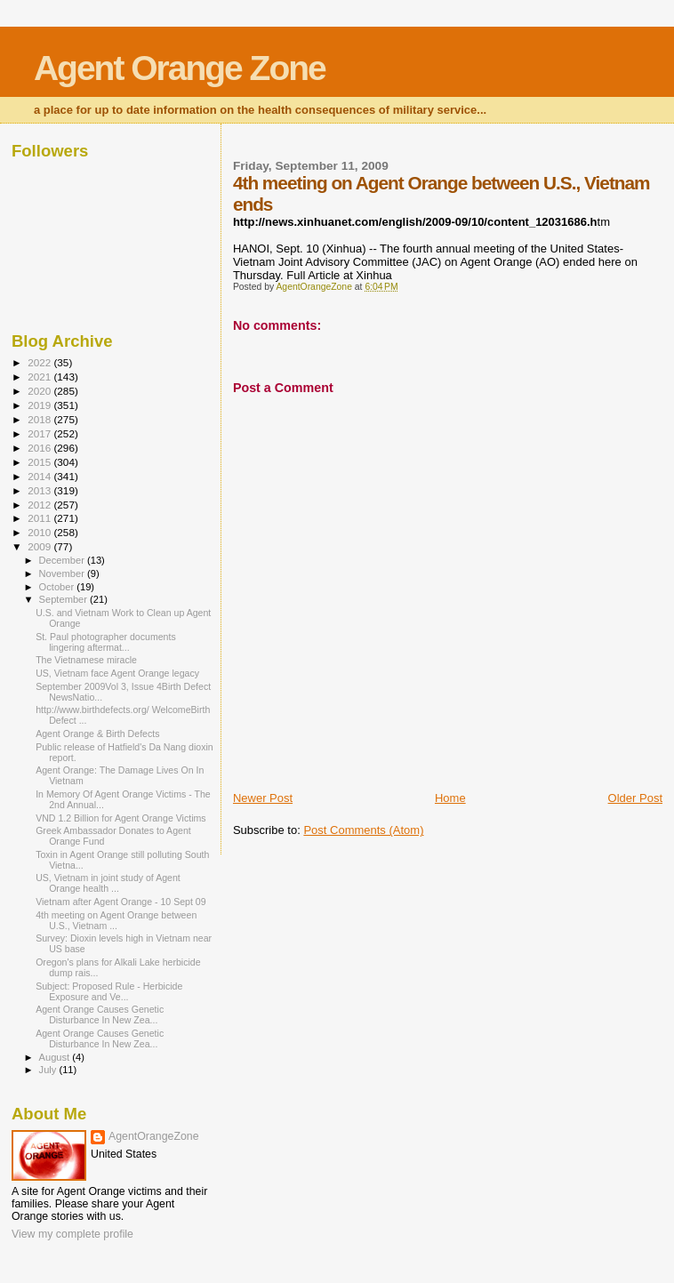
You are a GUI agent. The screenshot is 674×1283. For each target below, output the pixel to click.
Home (450, 798)
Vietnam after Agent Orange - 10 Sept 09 (121, 901)
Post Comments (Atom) (363, 830)
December (63, 560)
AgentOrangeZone (153, 1136)
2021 (40, 376)
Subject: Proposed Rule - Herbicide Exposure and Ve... (109, 991)
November (63, 573)
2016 (40, 447)
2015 (40, 462)
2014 (40, 476)
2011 (40, 518)
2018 (40, 419)
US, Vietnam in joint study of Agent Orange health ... (108, 883)
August (56, 1057)
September (65, 599)
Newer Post (263, 798)
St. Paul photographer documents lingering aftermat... (106, 642)
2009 (40, 546)
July (49, 1069)
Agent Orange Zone (179, 68)
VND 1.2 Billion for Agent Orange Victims (120, 818)
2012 (40, 504)
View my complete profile (72, 1234)
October (58, 586)
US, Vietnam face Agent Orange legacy (117, 673)
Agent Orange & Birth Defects (97, 733)
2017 (40, 433)
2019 (40, 405)
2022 (40, 362)
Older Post (635, 798)
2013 (40, 490)
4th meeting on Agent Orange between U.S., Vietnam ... (116, 920)
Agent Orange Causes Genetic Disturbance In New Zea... (100, 1014)
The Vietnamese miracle (86, 659)
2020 (40, 391)
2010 (40, 532)
